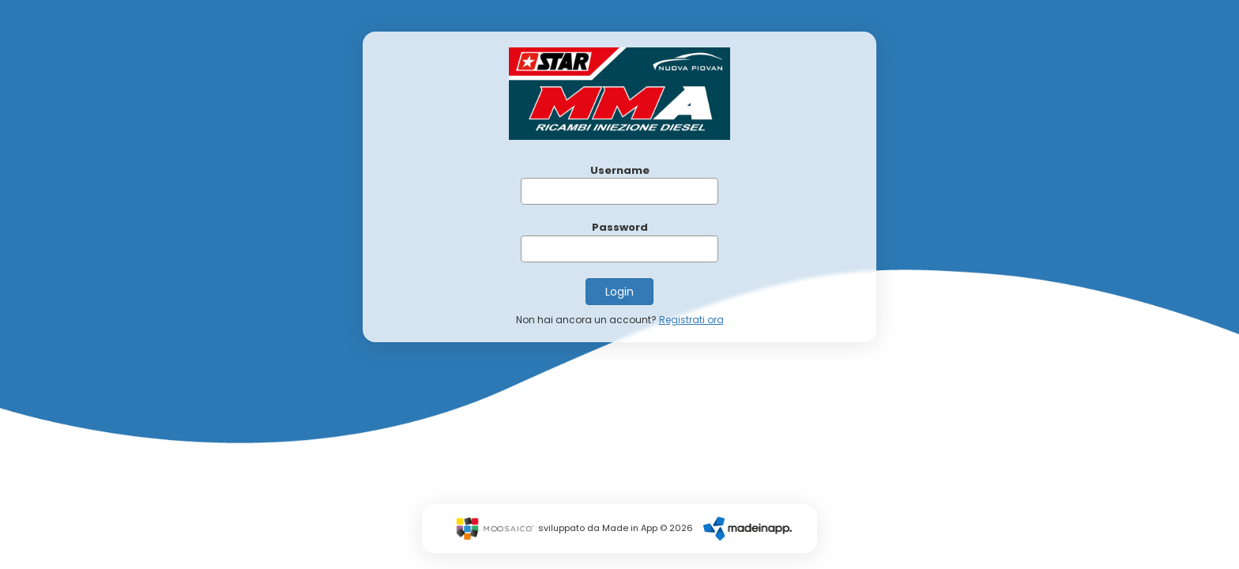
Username (620, 171)
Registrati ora (691, 319)
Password (620, 227)
